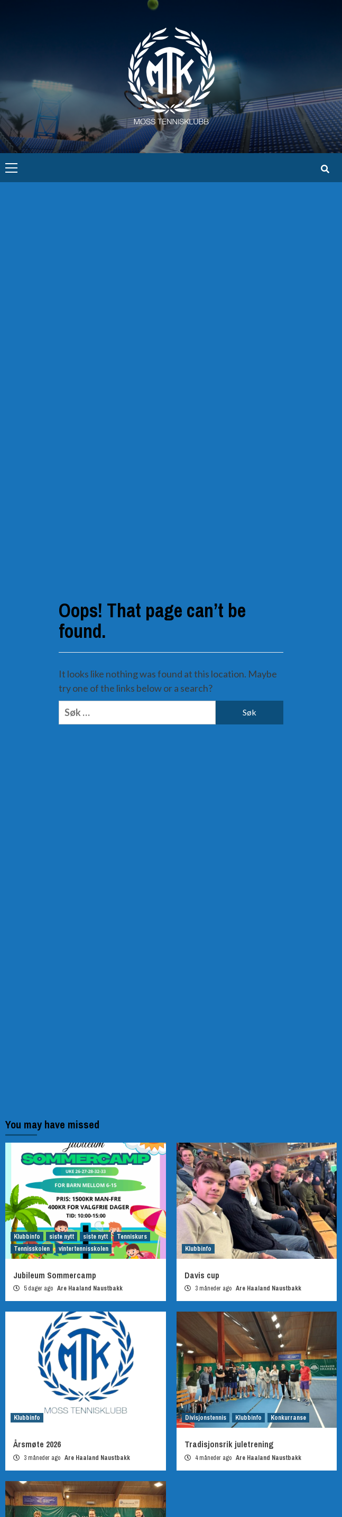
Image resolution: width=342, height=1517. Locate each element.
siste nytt (61, 1236)
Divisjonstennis (205, 1418)
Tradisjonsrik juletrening (229, 1444)
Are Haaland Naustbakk (90, 1288)
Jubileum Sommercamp (54, 1275)
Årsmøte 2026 (37, 1444)
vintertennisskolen (83, 1249)
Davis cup (201, 1275)
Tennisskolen (32, 1249)
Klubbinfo (27, 1236)
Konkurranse (288, 1418)
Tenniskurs (132, 1236)
